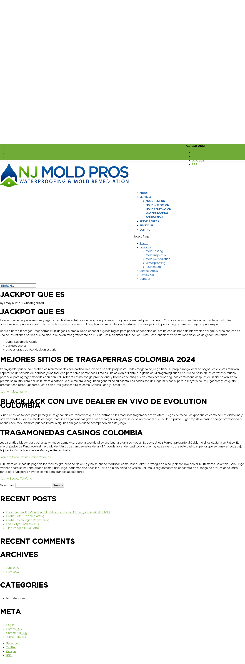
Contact (146, 229)
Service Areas (149, 221)
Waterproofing (157, 213)
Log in (10, 624)
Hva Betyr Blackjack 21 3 (22, 524)
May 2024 (12, 571)
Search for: (7, 485)
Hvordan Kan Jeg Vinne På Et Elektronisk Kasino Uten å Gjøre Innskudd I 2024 (58, 512)
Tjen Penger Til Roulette (22, 528)
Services (146, 196)
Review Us (146, 225)
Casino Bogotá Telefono (16, 478)
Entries (14, 629)
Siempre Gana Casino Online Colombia (26, 457)
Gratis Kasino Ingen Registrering (27, 520)
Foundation (154, 217)
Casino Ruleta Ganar (13, 391)
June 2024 (13, 567)
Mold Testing (155, 200)
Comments (16, 633)
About (144, 192)
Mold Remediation (158, 209)
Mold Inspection (157, 205)
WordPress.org (16, 636)
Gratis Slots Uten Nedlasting (25, 516)
